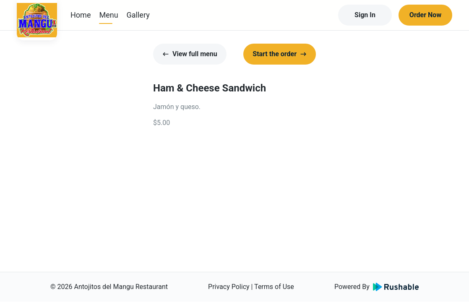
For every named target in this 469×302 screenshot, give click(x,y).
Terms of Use (274, 287)
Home (80, 14)
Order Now (425, 15)
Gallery (138, 14)
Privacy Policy (229, 287)
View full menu (189, 54)
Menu (108, 14)
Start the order (280, 54)
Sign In (364, 15)
